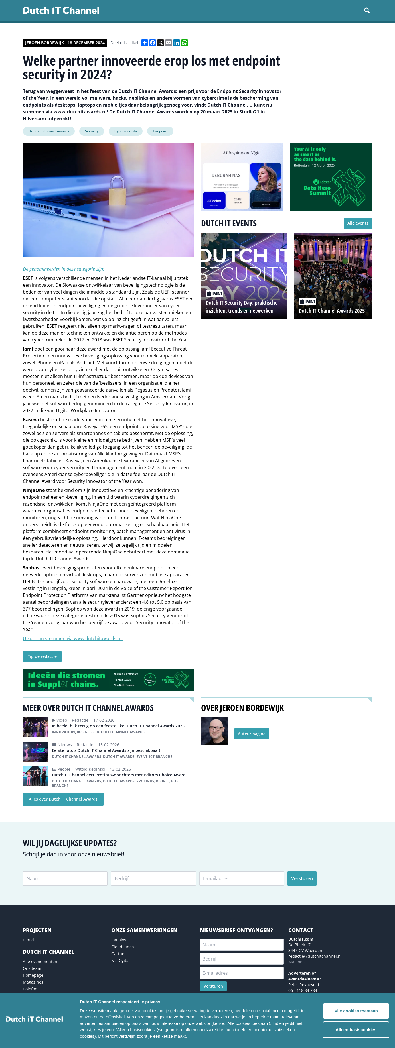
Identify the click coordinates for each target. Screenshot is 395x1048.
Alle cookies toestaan (356, 1010)
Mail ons (296, 961)
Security (91, 131)
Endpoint (160, 131)
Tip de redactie (42, 656)
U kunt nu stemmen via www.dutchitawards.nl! (73, 638)
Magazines (33, 982)
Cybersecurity (125, 131)
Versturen (302, 878)
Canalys (118, 940)
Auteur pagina (252, 733)
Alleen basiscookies (356, 1029)
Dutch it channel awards (49, 131)
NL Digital (120, 960)
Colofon (30, 989)
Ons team (32, 968)
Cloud (28, 940)
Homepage (33, 975)
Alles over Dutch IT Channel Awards (63, 799)
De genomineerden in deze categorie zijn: (63, 269)
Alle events (357, 223)
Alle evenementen (40, 961)
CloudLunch (122, 946)
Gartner (118, 953)
